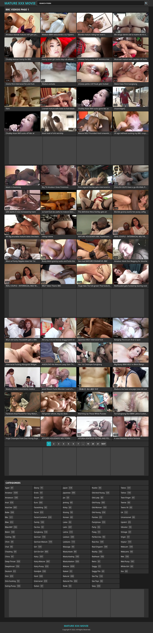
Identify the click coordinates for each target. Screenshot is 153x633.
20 (93, 444)
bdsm (10, 532)
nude (67, 586)
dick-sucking (12, 581)
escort (38, 497)
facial (39, 512)
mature (69, 566)
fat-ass (39, 527)
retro (96, 561)
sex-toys (97, 581)
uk (124, 512)
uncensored (128, 517)
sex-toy (97, 576)
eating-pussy (13, 586)
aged (9, 487)
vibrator (126, 527)
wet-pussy (127, 561)
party (96, 527)
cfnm (9, 541)
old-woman (99, 507)
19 (88, 444)
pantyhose (99, 522)
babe (9, 512)
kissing (68, 512)
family (39, 522)
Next (103, 444)
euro (38, 502)
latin (67, 527)
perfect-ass (98, 537)
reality (97, 551)
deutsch (10, 571)
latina (68, 532)
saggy (96, 566)
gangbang (41, 532)
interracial (41, 581)
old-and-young (101, 492)
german (40, 537)
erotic (38, 492)
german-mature (43, 541)
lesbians (69, 541)
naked (67, 571)
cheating (11, 551)
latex (67, 522)
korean (68, 517)
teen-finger (128, 497)
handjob (40, 571)
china (9, 556)
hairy (38, 556)
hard (38, 576)
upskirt (126, 522)
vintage (126, 532)
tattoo (126, 492)
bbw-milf (11, 527)
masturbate (70, 551)
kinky (67, 507)
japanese (69, 492)
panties (97, 517)
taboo (126, 487)
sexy (96, 586)
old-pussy (98, 502)
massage (68, 546)
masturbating (71, 556)
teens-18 (126, 507)
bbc (9, 517)
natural (68, 576)
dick (9, 576)
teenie (125, 502)
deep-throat (12, 561)
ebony (38, 487)
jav (66, 497)
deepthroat (12, 566)
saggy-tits (98, 571)
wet (125, 556)
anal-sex (11, 507)
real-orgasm (100, 546)
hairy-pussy (41, 566)
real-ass (98, 541)
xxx (124, 571)
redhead (98, 556)
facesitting (40, 507)
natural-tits (70, 581)
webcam (127, 546)
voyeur (126, 541)
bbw (9, 522)
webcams (127, 551)
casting (10, 537)
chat (9, 546)
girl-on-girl (41, 551)
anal (9, 502)
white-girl (127, 566)
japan (68, 487)
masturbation (71, 561)
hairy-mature (42, 561)
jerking (68, 502)
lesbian (68, 537)
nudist (97, 487)
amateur (11, 492)
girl (38, 546)
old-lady (98, 497)
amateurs (11, 497)
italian (38, 586)
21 (98, 444)
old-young (99, 512)
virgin (125, 537)
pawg (96, 532)
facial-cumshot (43, 517)
